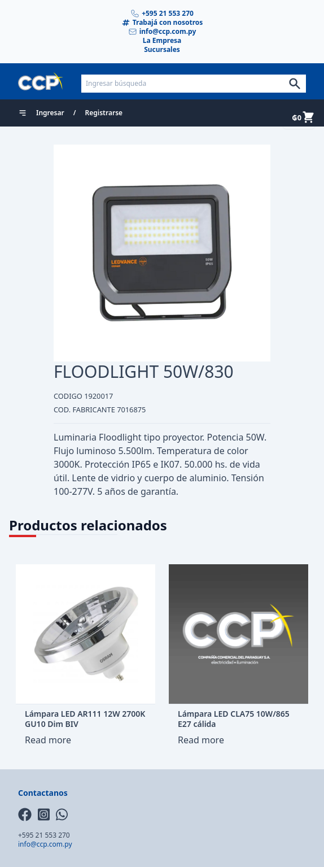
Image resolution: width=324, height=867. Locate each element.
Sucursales (162, 49)
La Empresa (162, 40)
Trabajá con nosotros (162, 22)
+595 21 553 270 (162, 13)
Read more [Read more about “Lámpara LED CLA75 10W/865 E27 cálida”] (201, 740)
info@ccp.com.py (162, 31)
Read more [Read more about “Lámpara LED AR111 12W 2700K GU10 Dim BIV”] (48, 740)
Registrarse (104, 112)
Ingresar (50, 112)
